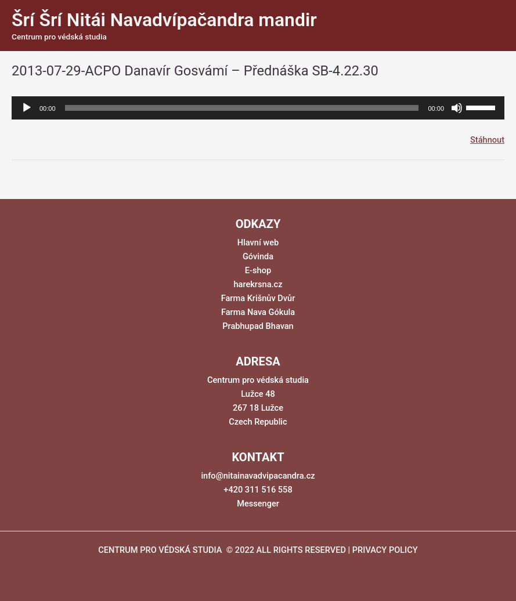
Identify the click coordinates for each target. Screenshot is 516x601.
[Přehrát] (27, 108)
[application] (258, 108)
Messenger (258, 503)
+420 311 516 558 (257, 489)
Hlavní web (258, 242)
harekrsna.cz (257, 284)
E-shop (258, 270)
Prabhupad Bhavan (258, 326)
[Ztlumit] (457, 108)
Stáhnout (487, 140)
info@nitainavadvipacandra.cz (258, 475)
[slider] (242, 108)
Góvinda (258, 256)
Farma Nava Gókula (258, 312)
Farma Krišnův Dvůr (258, 298)
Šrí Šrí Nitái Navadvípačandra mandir (164, 20)
